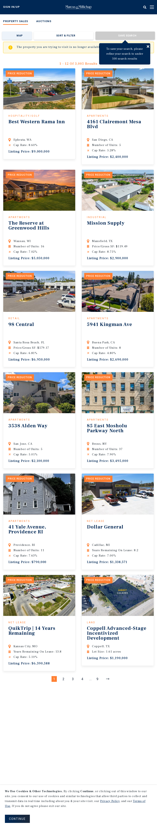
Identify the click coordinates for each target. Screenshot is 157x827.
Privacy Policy (110, 801)
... (90, 679)
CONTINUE (17, 818)
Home (78, 7)
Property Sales (15, 21)
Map (19, 35)
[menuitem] (15, 22)
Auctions (43, 21)
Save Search (127, 35)
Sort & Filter (65, 35)
